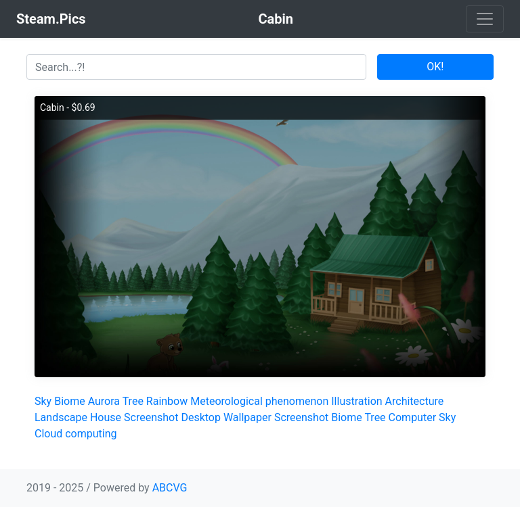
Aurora (104, 401)
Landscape (61, 417)
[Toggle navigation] (485, 18)
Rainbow (167, 401)
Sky (43, 401)
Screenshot (151, 417)
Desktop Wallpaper (226, 417)
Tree (133, 401)
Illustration (356, 401)
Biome (69, 401)
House (105, 417)
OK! (435, 66)
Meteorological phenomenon (259, 401)
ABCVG (170, 487)
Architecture (414, 401)
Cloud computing (76, 433)
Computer (413, 417)
